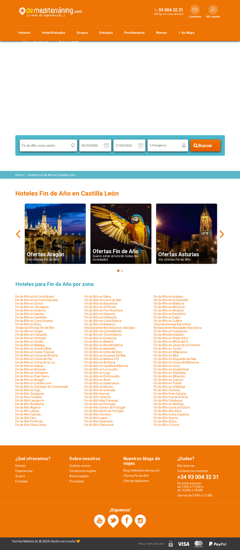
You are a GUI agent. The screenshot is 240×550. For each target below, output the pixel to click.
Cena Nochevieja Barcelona (172, 324)
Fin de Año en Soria (167, 366)
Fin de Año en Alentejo (169, 404)
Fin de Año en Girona (29, 303)
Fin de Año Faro (25, 418)
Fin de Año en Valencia (99, 314)
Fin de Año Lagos (96, 418)
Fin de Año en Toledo (168, 383)
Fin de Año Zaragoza (29, 393)
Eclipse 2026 (69, 42)
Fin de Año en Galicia (29, 366)
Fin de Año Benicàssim (169, 334)
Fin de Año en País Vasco (32, 376)
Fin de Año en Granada (99, 390)
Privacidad (76, 481)
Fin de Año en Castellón (31, 317)
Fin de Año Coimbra (97, 414)
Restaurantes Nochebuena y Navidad (109, 327)
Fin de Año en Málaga (30, 345)
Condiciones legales (82, 471)
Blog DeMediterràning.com (141, 470)
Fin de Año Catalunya (168, 400)
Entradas (106, 33)
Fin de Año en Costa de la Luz (35, 362)
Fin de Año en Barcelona (100, 303)
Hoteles (24, 33)
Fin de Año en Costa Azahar (34, 321)
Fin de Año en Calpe (167, 317)
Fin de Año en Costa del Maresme (176, 362)
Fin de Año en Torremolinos (103, 334)
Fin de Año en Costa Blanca (102, 321)
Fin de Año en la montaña (171, 300)
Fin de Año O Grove (166, 425)
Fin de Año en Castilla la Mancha (106, 366)
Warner (161, 33)
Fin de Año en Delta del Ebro (103, 352)
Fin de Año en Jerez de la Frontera (177, 345)
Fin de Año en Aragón (30, 379)
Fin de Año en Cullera (168, 321)
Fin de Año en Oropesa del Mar (105, 355)
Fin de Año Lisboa (27, 411)
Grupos (82, 33)
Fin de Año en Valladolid (170, 373)
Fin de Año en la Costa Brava (34, 296)
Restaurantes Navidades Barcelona (178, 327)
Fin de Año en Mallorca (169, 303)
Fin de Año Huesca (97, 393)
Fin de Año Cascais (28, 414)
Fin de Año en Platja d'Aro (171, 338)
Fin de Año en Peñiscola (100, 317)
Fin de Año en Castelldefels (102, 331)
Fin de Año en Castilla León (33, 383)
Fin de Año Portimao (29, 421)
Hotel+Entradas (53, 33)
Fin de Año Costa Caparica (171, 414)
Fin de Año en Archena (99, 362)
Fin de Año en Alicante (169, 310)
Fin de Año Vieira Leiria (30, 425)
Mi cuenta (213, 16)
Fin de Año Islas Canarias (101, 400)
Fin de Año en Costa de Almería (36, 355)
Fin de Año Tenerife (97, 397)
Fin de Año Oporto (166, 418)
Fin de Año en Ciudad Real (171, 369)
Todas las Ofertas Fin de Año (34, 327)
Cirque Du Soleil (35, 42)
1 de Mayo (186, 33)
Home (19, 175)
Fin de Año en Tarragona (32, 307)
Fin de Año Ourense (167, 390)
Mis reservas (186, 465)
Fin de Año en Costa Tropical (34, 352)
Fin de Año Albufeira (167, 411)
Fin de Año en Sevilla (29, 341)
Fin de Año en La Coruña (100, 369)
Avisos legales (79, 476)
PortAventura (134, 33)
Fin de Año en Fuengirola (170, 331)
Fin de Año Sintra (165, 421)
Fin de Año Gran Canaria (170, 393)
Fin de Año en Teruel (167, 348)
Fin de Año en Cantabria (31, 373)
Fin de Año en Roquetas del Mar (175, 359)
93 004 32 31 (171, 9)
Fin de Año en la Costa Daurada (36, 300)
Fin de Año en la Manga (169, 386)
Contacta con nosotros (192, 471)
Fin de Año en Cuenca (168, 379)
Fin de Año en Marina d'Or (101, 359)
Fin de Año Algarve (28, 407)
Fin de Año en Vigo (27, 390)
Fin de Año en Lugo (97, 373)
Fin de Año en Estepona (100, 338)
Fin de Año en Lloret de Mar (102, 300)
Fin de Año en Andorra (30, 310)
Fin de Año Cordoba (28, 397)
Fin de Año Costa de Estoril (172, 407)
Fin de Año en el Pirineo (100, 307)
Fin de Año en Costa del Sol (33, 359)
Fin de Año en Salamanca (101, 383)
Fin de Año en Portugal (99, 404)
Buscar (205, 145)
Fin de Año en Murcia (98, 386)
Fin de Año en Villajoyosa (170, 352)
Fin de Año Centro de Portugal (104, 407)
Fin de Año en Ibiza (28, 324)
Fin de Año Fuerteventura (171, 397)
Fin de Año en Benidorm (170, 314)
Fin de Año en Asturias (30, 369)
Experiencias (24, 471)
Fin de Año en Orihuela (30, 338)
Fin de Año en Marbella (99, 348)
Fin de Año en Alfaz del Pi (171, 341)
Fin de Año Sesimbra (98, 421)
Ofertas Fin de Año (136, 475)
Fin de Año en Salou (97, 296)
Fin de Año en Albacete (169, 376)
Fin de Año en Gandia (29, 314)
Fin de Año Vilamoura (98, 425)
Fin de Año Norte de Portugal (103, 411)
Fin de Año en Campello (31, 334)
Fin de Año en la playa (168, 296)
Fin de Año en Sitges (29, 331)
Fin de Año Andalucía (29, 404)
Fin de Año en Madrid (98, 341)
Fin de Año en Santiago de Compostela (41, 386)
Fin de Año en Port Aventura (103, 310)
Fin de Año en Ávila (97, 379)
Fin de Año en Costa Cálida (33, 348)
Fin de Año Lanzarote (29, 400)
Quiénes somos (80, 465)
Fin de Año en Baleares (100, 324)
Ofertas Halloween (136, 481)
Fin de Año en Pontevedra (101, 376)
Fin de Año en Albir (166, 355)
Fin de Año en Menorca (169, 307)
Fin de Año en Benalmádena (103, 345)
